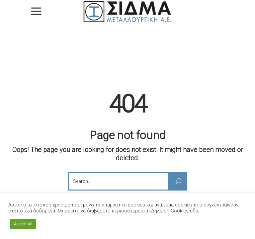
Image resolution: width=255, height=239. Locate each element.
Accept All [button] (23, 223)
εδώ (195, 211)
